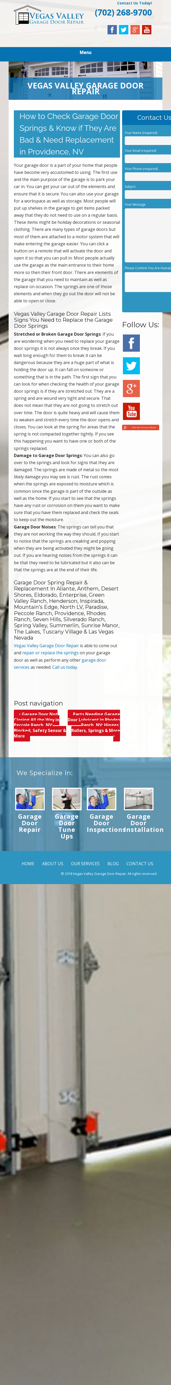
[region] (86, 80)
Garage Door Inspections (106, 823)
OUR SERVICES (85, 864)
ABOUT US (52, 864)
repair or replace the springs (50, 653)
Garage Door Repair (30, 823)
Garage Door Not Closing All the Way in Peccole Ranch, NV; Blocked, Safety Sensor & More (40, 725)
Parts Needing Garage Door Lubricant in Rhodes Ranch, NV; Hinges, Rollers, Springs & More (94, 725)
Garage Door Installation (144, 823)
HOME (28, 864)
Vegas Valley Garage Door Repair (46, 646)
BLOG (113, 864)
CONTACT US (140, 864)
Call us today (64, 667)
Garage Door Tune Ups (67, 826)
